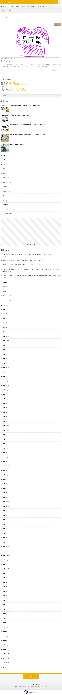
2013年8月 (6, 515)
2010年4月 (6, 636)
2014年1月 (6, 497)
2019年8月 (6, 349)
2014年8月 (6, 475)
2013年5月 (6, 528)
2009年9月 (6, 667)
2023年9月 (6, 327)
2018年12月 (6, 367)
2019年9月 (6, 345)
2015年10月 (6, 430)
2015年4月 (6, 448)
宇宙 (4, 169)
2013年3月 (6, 537)
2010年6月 (6, 627)
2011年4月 (6, 595)
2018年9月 (6, 376)
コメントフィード (7, 295)
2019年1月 (6, 363)
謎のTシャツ (5, 61)
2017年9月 (6, 390)
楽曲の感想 (5, 160)
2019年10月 (6, 340)
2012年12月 (6, 546)
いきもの (5, 186)
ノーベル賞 (5, 209)
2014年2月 (6, 493)
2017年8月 (6, 394)
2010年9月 (6, 613)
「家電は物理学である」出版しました (20, 115)
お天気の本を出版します (9, 260)
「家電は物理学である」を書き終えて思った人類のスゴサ (25, 105)
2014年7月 (6, 479)
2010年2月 (6, 645)
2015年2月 (6, 457)
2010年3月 (6, 640)
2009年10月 (6, 663)
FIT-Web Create (29, 686)
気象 (4, 173)
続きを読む (54, 70)
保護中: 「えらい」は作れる (17, 144)
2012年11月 (6, 551)
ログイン (5, 286)
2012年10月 (6, 555)
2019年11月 (6, 336)
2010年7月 (6, 622)
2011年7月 (6, 582)
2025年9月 (6, 314)
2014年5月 (6, 484)
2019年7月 (6, 354)
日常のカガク (6, 178)
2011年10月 (6, 569)
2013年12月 (6, 501)
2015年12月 (6, 425)
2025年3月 (6, 322)
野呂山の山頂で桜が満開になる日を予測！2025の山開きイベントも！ (28, 134)
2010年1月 (6, 649)
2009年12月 (6, 654)
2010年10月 (6, 609)
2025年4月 (6, 318)
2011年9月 (6, 573)
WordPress (43, 686)
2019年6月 (6, 358)
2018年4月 (6, 381)
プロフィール (10, 6)
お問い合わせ (30, 6)
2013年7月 (6, 519)
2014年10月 (6, 466)
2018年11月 (6, 372)
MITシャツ (12, 58)
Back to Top (31, 676)
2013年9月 (6, 510)
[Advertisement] (31, 230)
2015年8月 (6, 439)
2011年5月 (6, 591)
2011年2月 (6, 600)
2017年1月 (6, 403)
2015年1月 (6, 461)
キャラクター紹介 (20, 6)
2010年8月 (6, 618)
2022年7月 (6, 331)
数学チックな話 (7, 182)
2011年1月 (6, 604)
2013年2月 (6, 542)
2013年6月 (6, 524)
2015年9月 (6, 434)
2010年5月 (6, 631)
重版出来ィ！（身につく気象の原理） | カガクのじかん (31, 260)
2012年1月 (6, 564)
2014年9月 (6, 470)
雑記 (58, 25)
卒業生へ (5, 164)
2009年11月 (6, 658)
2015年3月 (6, 452)
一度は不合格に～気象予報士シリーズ (12, 269)
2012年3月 (6, 560)
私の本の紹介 (6, 204)
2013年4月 (6, 533)
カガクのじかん (35, 684)
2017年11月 (6, 385)
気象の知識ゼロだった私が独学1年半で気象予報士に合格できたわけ (27, 125)
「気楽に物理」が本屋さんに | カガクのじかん (26, 265)
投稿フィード (6, 291)
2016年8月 (6, 408)
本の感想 (5, 200)
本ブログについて (7, 213)
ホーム (2, 6)
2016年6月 (6, 412)
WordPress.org (7, 300)
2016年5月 (6, 416)
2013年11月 (6, 506)
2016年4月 (6, 421)
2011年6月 (6, 587)
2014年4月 (6, 488)
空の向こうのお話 (7, 265)
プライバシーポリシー (42, 6)
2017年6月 (6, 399)
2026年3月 (6, 309)
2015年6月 (6, 443)
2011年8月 (6, 578)
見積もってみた (7, 191)
